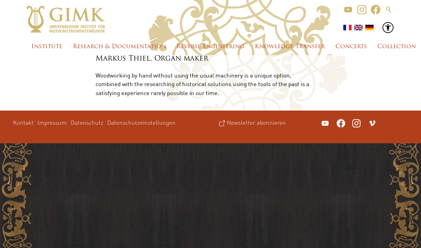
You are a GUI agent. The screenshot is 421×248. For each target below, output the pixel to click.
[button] (348, 10)
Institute (46, 47)
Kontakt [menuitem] (23, 122)
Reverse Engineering (210, 47)
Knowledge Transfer (290, 47)
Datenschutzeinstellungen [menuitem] (141, 122)
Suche (389, 9)
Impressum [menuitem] (52, 122)
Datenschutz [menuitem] (87, 122)
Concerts (351, 47)
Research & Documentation (119, 47)
